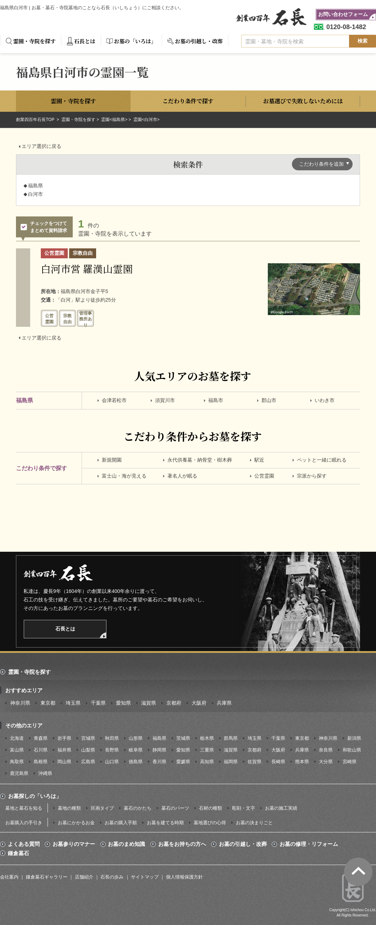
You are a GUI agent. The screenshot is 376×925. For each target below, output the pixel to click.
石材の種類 (210, 808)
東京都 (47, 703)
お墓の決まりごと (254, 822)
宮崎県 (349, 761)
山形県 (136, 738)
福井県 (64, 750)
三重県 (207, 750)
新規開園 (112, 460)
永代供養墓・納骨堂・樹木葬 (199, 460)
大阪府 (199, 703)
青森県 (41, 738)
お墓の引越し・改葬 (199, 41)
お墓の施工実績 (281, 808)
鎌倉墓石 (18, 853)
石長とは (84, 41)
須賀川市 (165, 400)
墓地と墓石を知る (23, 808)
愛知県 (123, 703)
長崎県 (278, 761)
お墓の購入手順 (121, 822)
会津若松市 (114, 400)
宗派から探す (312, 476)
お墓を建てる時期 (165, 822)
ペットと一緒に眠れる (322, 460)
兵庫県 (224, 703)
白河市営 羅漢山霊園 (87, 269)
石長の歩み (111, 877)
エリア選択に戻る (41, 146)
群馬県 (231, 738)
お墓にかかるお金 (76, 822)
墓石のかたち (137, 808)
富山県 (17, 750)
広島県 (88, 761)
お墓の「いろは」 (135, 41)
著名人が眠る (182, 476)
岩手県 (64, 738)
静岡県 (159, 750)
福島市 (215, 400)
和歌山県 (352, 750)
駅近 (259, 460)
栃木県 (207, 738)
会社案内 (9, 877)
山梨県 (88, 750)
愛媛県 (183, 761)
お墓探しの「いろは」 (34, 796)
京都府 (173, 703)
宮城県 (88, 738)
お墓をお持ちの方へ (182, 844)
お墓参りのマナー (73, 844)
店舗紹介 (84, 877)
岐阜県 (136, 750)
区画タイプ (102, 808)
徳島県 (136, 761)
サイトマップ (145, 877)
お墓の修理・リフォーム (309, 844)
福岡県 (231, 761)
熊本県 (302, 761)
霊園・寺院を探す (34, 41)
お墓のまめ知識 (126, 844)
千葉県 (98, 703)
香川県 (159, 761)
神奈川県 (20, 703)
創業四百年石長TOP (36, 119)
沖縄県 (45, 773)
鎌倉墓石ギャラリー (46, 877)
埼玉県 (73, 703)
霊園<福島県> (114, 119)
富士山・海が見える (124, 476)
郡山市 (268, 400)
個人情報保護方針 (184, 877)
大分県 (326, 761)
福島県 (159, 738)
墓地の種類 (69, 808)
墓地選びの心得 (210, 822)
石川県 (41, 750)
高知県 (207, 761)
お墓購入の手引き (23, 822)
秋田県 (112, 738)
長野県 (112, 750)
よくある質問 (24, 844)
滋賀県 (148, 703)
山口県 (112, 761)
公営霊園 (264, 476)
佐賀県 (254, 761)
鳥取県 (17, 761)
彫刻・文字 (243, 808)
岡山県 (64, 761)
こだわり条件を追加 (321, 164)
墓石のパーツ (175, 808)
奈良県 (326, 750)
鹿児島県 (19, 773)
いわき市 (324, 400)
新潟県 (354, 738)
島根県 (41, 761)
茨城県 (183, 738)
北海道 (17, 738)
